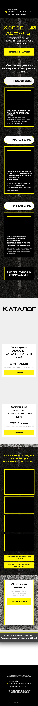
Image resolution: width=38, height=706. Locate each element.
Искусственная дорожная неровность (19, 565)
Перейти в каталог (19, 52)
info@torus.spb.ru (17, 14)
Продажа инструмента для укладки (19, 557)
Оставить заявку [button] (19, 601)
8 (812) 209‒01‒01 (19, 12)
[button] (19, 332)
